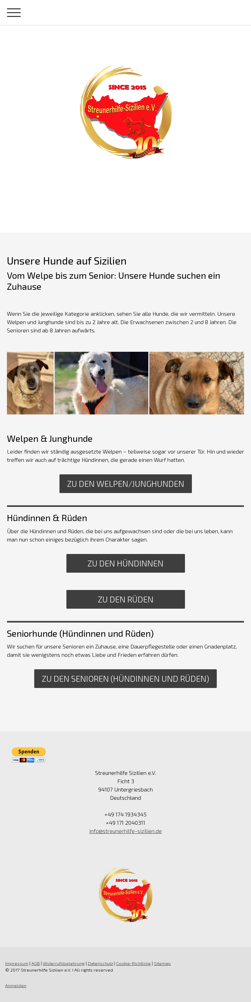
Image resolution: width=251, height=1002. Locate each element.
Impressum (16, 963)
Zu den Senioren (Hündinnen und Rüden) (125, 678)
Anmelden (15, 985)
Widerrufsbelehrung (64, 963)
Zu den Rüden (126, 599)
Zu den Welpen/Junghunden (125, 483)
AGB (35, 963)
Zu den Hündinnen (125, 563)
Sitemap (162, 963)
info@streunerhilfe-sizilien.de (125, 830)
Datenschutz (100, 963)
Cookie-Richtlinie (133, 963)
